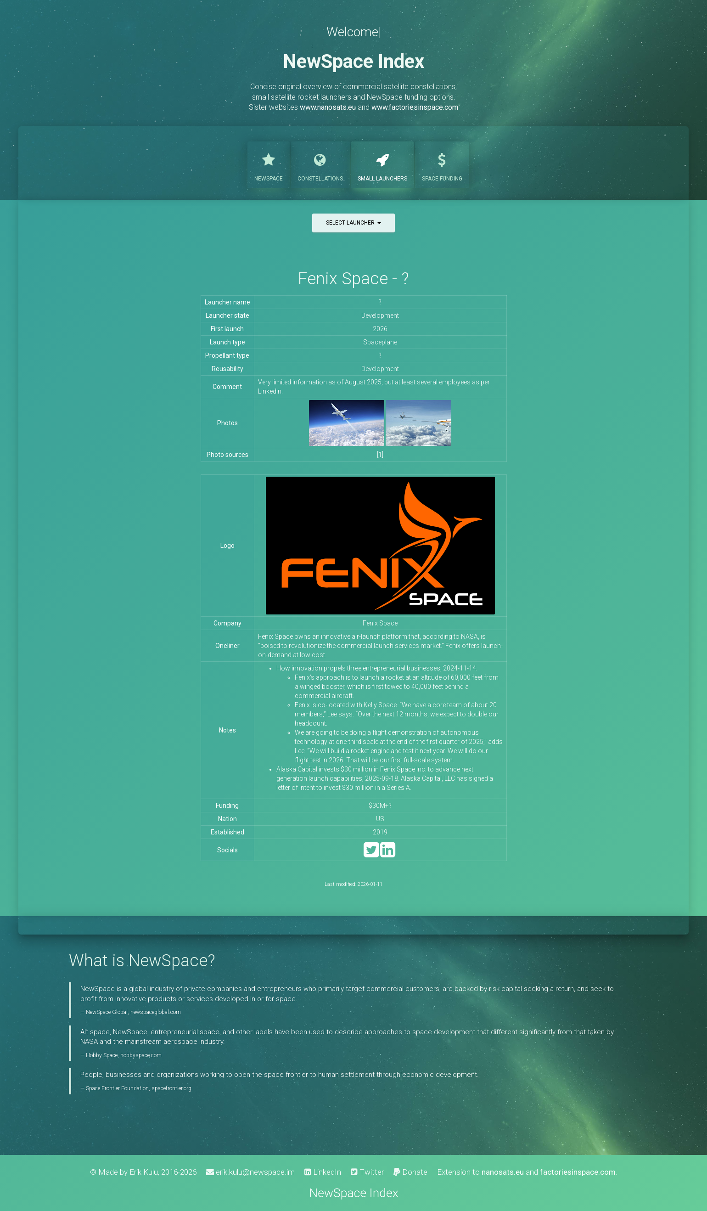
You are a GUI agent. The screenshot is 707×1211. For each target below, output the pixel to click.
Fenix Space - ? (353, 278)
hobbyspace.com (141, 1055)
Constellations (320, 164)
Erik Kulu (143, 1172)
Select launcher (353, 223)
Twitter (367, 1172)
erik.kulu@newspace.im (250, 1172)
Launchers (382, 164)
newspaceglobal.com (155, 1012)
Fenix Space (380, 623)
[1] (380, 454)
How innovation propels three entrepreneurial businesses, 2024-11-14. (376, 668)
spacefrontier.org (171, 1088)
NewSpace (268, 164)
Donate (410, 1172)
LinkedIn (322, 1172)
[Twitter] (371, 854)
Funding (442, 164)
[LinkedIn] (387, 854)
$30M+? (380, 805)
